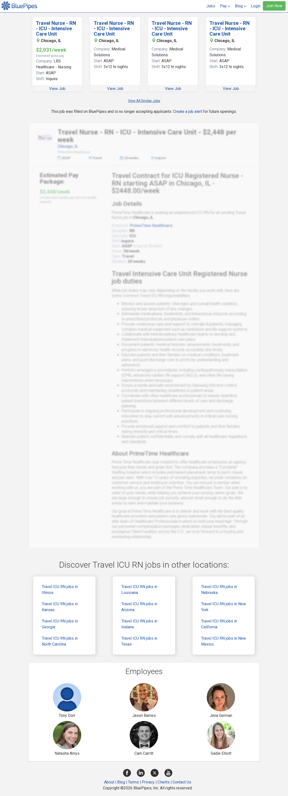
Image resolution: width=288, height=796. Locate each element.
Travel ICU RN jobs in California (219, 624)
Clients (164, 782)
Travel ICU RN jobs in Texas (139, 641)
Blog (121, 782)
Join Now (274, 5)
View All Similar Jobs (144, 101)
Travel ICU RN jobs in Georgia (60, 624)
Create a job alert (187, 111)
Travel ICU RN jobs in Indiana (139, 624)
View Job (57, 88)
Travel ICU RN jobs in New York (223, 607)
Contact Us (182, 782)
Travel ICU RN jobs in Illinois (60, 589)
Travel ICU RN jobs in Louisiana (139, 589)
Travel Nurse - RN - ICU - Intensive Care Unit (56, 28)
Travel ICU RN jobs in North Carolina (60, 641)
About (109, 782)
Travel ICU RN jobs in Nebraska (219, 589)
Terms (133, 782)
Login (255, 6)
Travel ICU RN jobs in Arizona (139, 607)
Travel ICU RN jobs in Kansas (60, 607)
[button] (225, 6)
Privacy (148, 782)
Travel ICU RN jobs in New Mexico (223, 641)
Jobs (210, 6)
